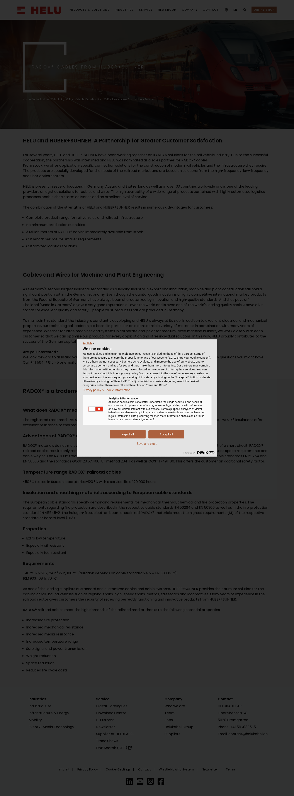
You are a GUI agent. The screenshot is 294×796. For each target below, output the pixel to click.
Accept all (166, 434)
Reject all (128, 434)
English (89, 343)
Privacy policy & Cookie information (107, 390)
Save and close (147, 443)
